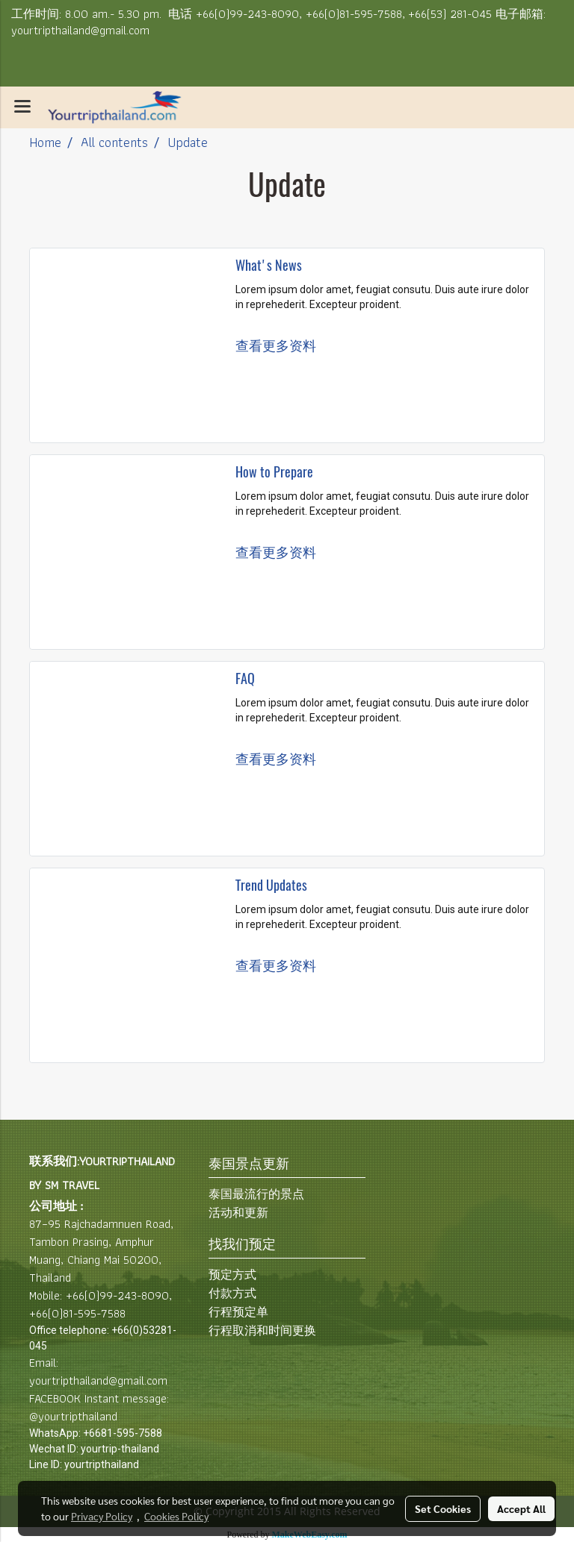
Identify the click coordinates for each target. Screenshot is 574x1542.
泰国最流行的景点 (256, 1194)
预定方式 (232, 1274)
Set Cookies (443, 1508)
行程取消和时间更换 (262, 1330)
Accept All (521, 1508)
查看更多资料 (277, 346)
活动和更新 (238, 1212)
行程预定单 (238, 1312)
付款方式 (232, 1293)
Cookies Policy (176, 1516)
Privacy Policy (101, 1516)
